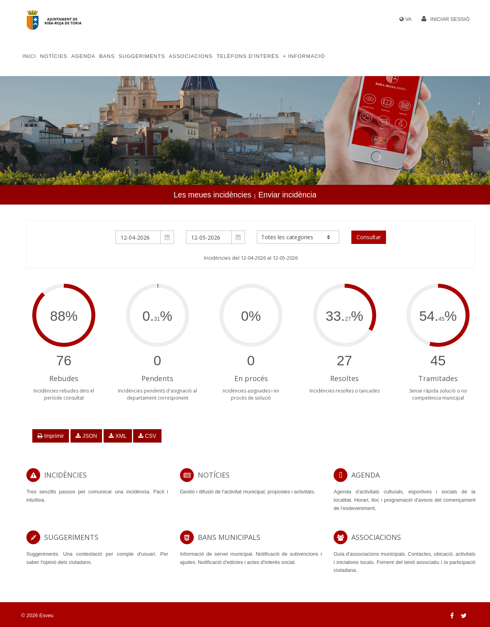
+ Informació (304, 56)
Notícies (53, 56)
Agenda (83, 56)
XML (118, 436)
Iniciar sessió (450, 19)
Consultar (368, 237)
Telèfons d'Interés (248, 56)
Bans (107, 56)
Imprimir (50, 436)
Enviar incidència (287, 194)
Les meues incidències (212, 194)
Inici (29, 56)
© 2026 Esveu (37, 615)
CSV (147, 436)
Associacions (191, 56)
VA (408, 19)
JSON (86, 436)
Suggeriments (142, 56)
